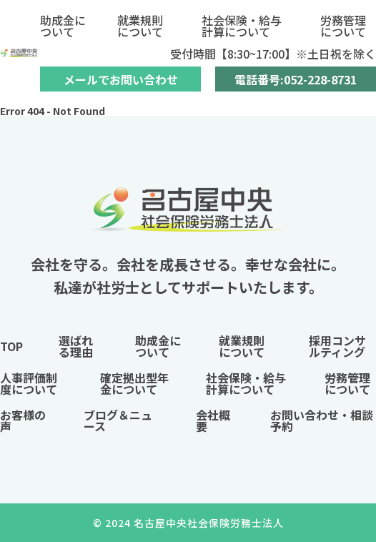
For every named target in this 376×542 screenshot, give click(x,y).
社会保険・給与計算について (242, 25)
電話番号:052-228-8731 (295, 79)
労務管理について (343, 25)
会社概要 (213, 420)
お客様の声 (23, 420)
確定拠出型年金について (134, 383)
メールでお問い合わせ (121, 79)
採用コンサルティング (337, 346)
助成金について (63, 25)
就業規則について (140, 25)
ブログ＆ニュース (118, 420)
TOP (11, 346)
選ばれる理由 (76, 346)
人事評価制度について (28, 383)
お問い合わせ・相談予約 (321, 420)
